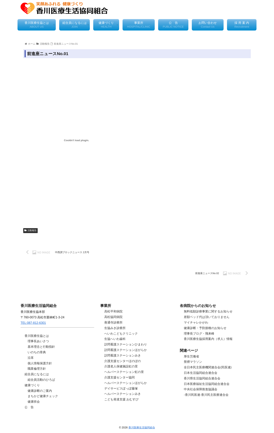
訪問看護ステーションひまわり (125, 344)
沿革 (31, 357)
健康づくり (32, 385)
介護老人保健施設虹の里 (121, 366)
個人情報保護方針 (40, 363)
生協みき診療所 (115, 328)
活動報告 (30, 230)
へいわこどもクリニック (121, 333)
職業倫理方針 (37, 368)
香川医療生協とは (37, 335)
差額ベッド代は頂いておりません (206, 317)
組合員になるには (37, 374)
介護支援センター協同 (119, 377)
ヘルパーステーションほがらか (125, 383)
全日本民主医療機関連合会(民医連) (208, 367)
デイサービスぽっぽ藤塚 (121, 388)
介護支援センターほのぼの (122, 361)
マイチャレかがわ (196, 322)
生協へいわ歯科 (115, 338)
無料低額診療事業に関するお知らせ (208, 311)
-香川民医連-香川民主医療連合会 (206, 394)
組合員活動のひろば (41, 379)
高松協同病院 (113, 317)
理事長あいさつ (38, 341)
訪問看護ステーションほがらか (125, 350)
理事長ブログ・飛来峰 (199, 333)
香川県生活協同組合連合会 (202, 378)
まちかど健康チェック (43, 396)
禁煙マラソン (193, 361)
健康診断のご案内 (40, 390)
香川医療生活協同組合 (141, 427)
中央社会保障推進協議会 (200, 389)
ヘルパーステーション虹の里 (124, 371)
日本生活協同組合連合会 (200, 372)
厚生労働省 (191, 356)
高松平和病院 (113, 311)
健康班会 (34, 401)
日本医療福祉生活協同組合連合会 (206, 384)
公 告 (29, 407)
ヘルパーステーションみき (122, 393)
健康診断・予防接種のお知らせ (205, 328)
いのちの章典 (37, 352)
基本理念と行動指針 (41, 346)
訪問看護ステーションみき (122, 355)
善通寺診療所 (113, 322)
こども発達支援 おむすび (121, 399)
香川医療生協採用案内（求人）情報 (208, 338)
